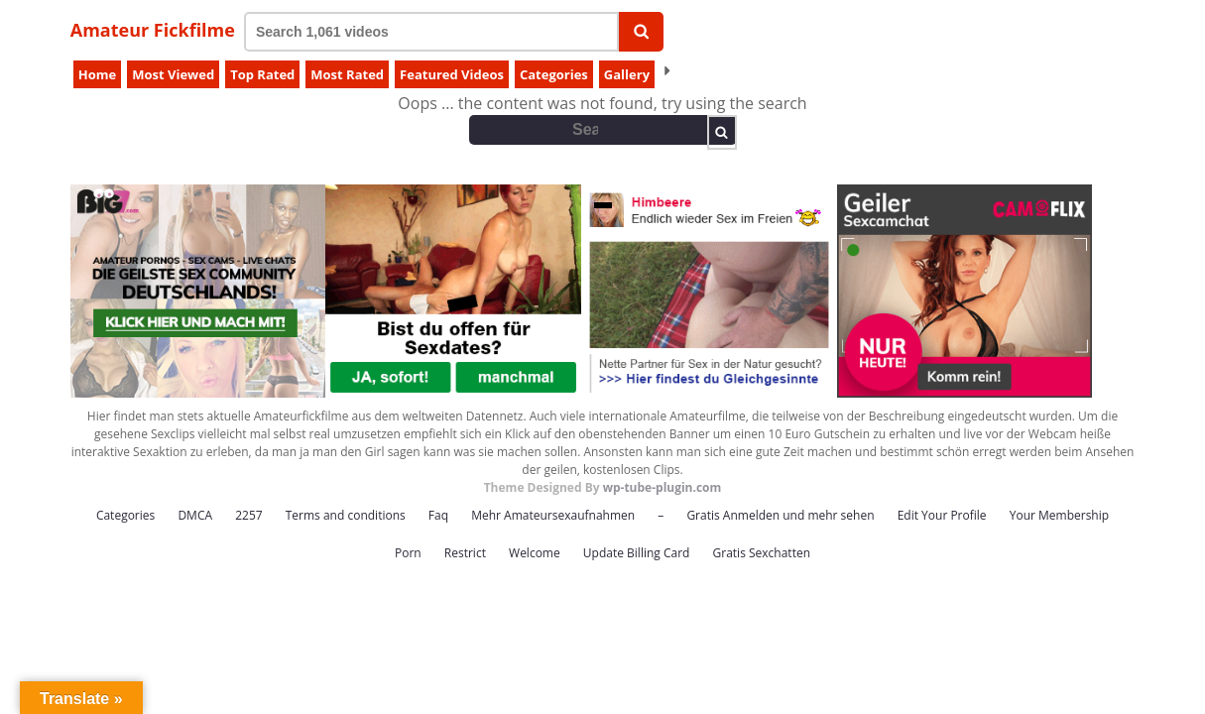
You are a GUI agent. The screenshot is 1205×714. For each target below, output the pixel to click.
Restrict (465, 552)
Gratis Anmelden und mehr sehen (780, 515)
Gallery (627, 74)
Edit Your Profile (942, 515)
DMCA (195, 515)
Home (97, 74)
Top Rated (262, 74)
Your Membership (1059, 515)
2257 (248, 515)
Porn (408, 552)
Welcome (534, 552)
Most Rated (347, 74)
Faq (438, 515)
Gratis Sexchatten (761, 552)
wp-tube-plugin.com (662, 487)
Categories (554, 74)
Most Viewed (173, 74)
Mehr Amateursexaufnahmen (553, 515)
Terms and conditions (346, 515)
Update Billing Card (636, 552)
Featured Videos (452, 74)
